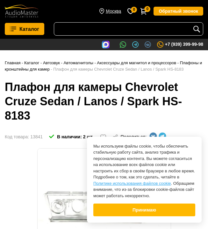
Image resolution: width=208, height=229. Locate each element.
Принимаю (144, 209)
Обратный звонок (178, 11)
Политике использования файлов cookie (132, 183)
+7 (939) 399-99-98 (179, 44)
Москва (113, 11)
